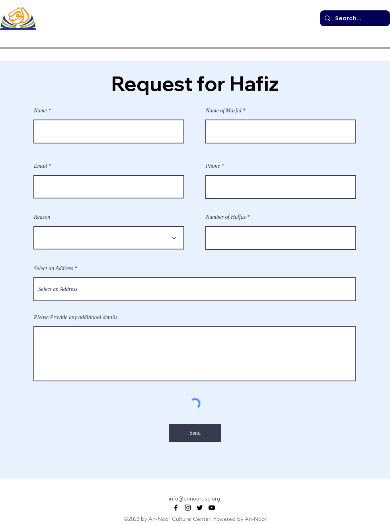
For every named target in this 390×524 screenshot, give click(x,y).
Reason (42, 217)
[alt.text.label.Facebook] (176, 508)
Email (40, 166)
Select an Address (53, 268)
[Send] (195, 433)
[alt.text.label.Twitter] (200, 508)
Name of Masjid (223, 111)
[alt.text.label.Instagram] (188, 508)
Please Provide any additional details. (76, 317)
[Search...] (354, 18)
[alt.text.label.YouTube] (212, 508)
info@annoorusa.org (194, 498)
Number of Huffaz (226, 217)
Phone (213, 166)
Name (40, 111)
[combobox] (194, 289)
